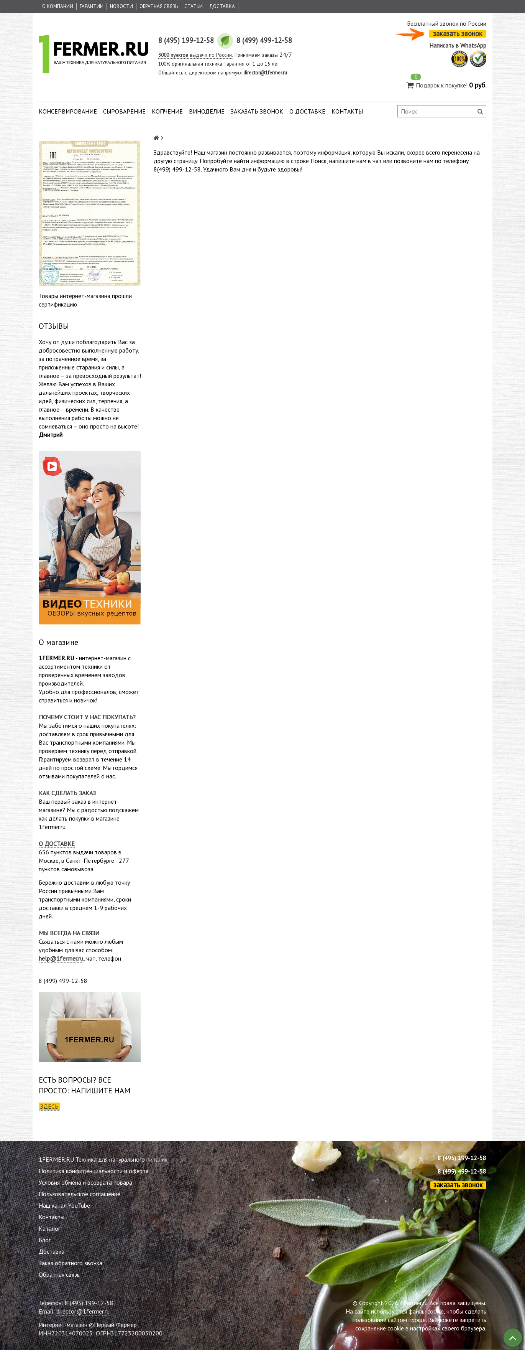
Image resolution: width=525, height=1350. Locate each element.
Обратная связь (158, 6)
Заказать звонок (257, 111)
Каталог (49, 1228)
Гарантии (91, 6)
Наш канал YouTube (64, 1205)
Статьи (193, 6)
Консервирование (68, 111)
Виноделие (207, 111)
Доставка (222, 6)
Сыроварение (124, 111)
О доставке (307, 111)
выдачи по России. (195, 54)
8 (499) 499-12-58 (462, 1171)
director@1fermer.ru (83, 1311)
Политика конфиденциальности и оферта (94, 1171)
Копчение (167, 111)
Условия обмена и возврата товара (85, 1182)
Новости (121, 6)
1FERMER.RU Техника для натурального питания (103, 1159)
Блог (45, 1240)
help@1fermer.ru (61, 958)
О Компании (57, 6)
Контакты (347, 111)
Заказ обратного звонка (70, 1263)
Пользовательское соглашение (79, 1194)
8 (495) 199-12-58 (462, 1158)
